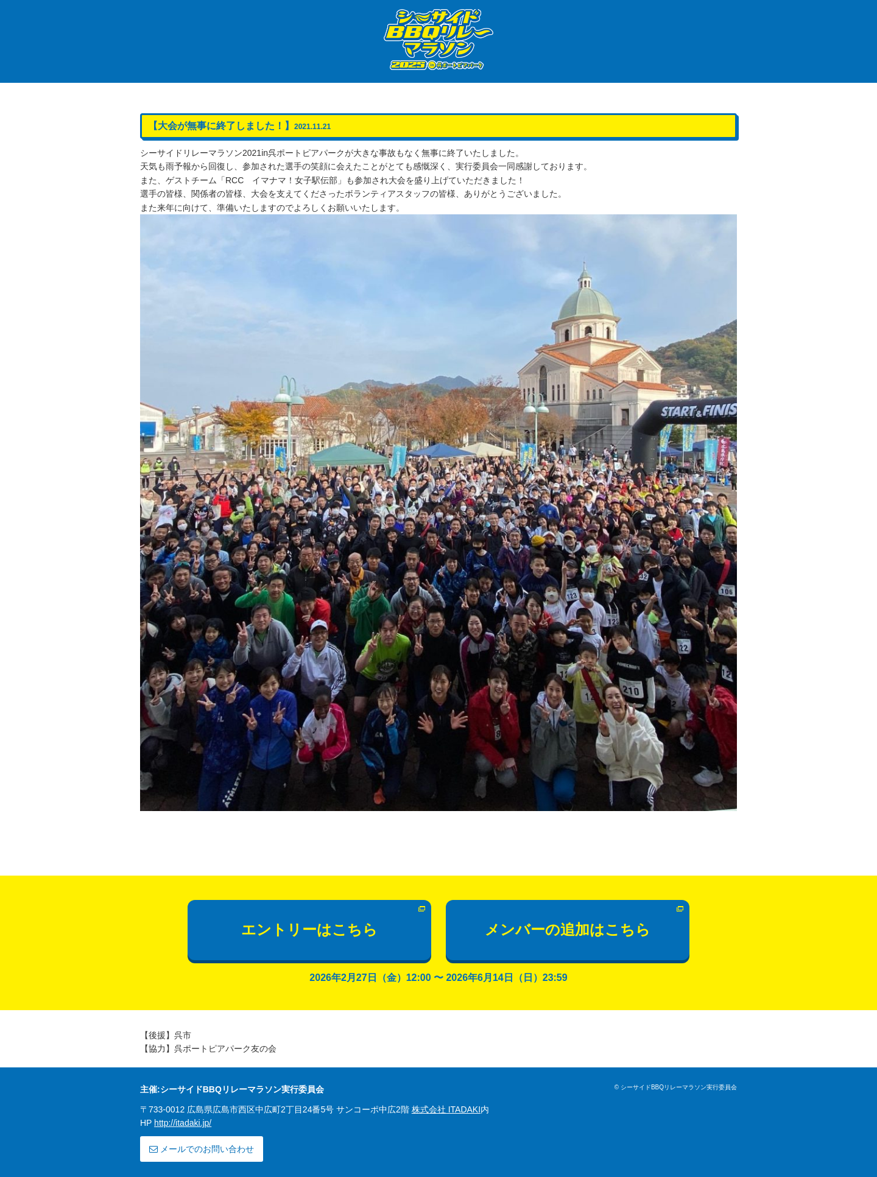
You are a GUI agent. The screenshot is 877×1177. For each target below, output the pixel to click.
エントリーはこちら (309, 929)
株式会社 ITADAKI (446, 1109)
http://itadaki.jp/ (182, 1123)
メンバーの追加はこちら (567, 929)
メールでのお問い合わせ (201, 1149)
